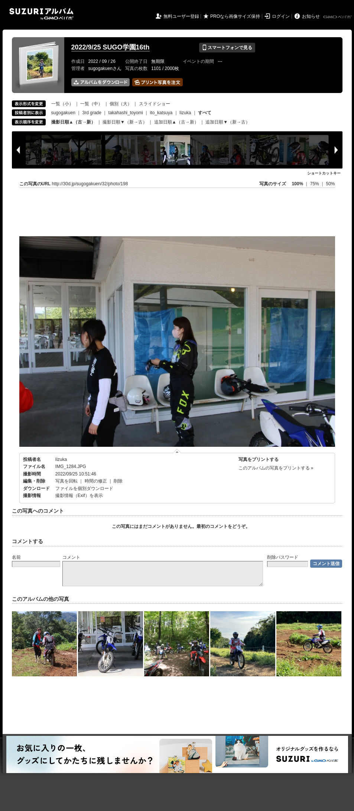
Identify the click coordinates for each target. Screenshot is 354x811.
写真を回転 (66, 481)
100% (297, 183)
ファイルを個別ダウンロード (84, 488)
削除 (118, 481)
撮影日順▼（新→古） (125, 122)
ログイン (281, 16)
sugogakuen (63, 112)
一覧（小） (62, 103)
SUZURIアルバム (41, 14)
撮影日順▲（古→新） (73, 122)
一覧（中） (91, 103)
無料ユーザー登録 (181, 16)
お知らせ (311, 16)
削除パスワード (282, 557)
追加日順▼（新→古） (227, 122)
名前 (16, 557)
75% (315, 183)
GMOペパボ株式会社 (338, 17)
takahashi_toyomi (125, 112)
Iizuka (185, 112)
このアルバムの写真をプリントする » (276, 468)
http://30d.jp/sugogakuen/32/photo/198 (90, 183)
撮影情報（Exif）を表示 (79, 495)
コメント (71, 557)
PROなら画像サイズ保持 (235, 16)
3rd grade (91, 112)
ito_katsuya (161, 112)
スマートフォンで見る (227, 47)
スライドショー (154, 103)
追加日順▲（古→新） (176, 122)
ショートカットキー (324, 173)
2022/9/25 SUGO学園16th (110, 47)
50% (330, 183)
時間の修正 (96, 481)
